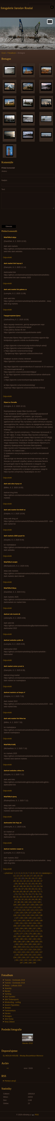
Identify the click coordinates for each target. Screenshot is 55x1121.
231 (30, 955)
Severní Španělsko (12, 1005)
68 (31, 892)
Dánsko (8, 1013)
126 (25, 913)
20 (41, 876)
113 (25, 907)
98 (19, 902)
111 (16, 907)
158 (23, 926)
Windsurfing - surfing (13, 1002)
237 (27, 957)
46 (14, 886)
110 (41, 905)
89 (16, 899)
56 (19, 889)
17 (31, 876)
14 (21, 876)
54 (41, 886)
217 (25, 950)
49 (24, 886)
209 (19, 947)
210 (23, 947)
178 (25, 934)
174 (36, 931)
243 (25, 960)
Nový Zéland (9, 1022)
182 (14, 936)
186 (32, 936)
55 (16, 889)
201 (41, 942)
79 (40, 894)
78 (36, 894)
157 (19, 926)
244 (30, 960)
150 (16, 923)
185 (27, 936)
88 (41, 897)
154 (34, 923)
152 (25, 923)
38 (16, 884)
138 (21, 918)
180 (34, 934)
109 (36, 905)
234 (14, 957)
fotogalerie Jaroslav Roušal (17, 8)
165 (25, 928)
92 (26, 899)
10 (37, 873)
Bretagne (8, 1016)
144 (19, 921)
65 (21, 892)
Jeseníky (8, 988)
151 (21, 923)
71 (41, 892)
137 (16, 918)
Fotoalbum (11, 53)
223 (23, 952)
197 (23, 942)
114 (30, 907)
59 (30, 889)
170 (19, 931)
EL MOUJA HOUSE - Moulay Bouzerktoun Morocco (23, 1056)
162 (41, 926)
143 (14, 921)
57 (23, 889)
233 (38, 955)
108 (32, 905)
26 (33, 878)
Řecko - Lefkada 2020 (13, 986)
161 (36, 926)
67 (28, 892)
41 (26, 884)
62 (40, 889)
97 (15, 902)
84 (28, 897)
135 (36, 915)
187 (36, 936)
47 (18, 886)
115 (34, 907)
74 (23, 894)
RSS (37, 1115)
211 (27, 947)
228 (16, 955)
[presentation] (23, 217)
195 (14, 942)
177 (21, 934)
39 (19, 884)
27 (36, 878)
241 (16, 960)
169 (14, 931)
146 (27, 921)
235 (19, 957)
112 (21, 907)
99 (22, 902)
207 (38, 944)
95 (36, 899)
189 (16, 939)
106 (23, 905)
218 (30, 950)
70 (38, 892)
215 (16, 950)
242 (21, 960)
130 (14, 915)
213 (36, 947)
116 (38, 907)
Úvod (3, 53)
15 (24, 876)
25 (30, 878)
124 (16, 913)
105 (19, 905)
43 (33, 884)
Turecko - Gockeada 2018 (15, 983)
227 (41, 952)
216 (21, 950)
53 (38, 886)
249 (30, 963)
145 (23, 921)
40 (23, 884)
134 (32, 915)
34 (31, 881)
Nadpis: (4, 180)
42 (30, 884)
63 (14, 892)
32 (24, 881)
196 (19, 942)
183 (19, 936)
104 (14, 905)
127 (30, 913)
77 (33, 894)
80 (14, 897)
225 (32, 952)
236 (23, 957)
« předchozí (8, 873)
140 (30, 918)
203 (21, 944)
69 (35, 892)
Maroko (7, 991)
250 (34, 963)
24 (26, 878)
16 (28, 876)
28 (40, 878)
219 (34, 950)
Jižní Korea (9, 1019)
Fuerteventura (10, 1011)
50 (28, 886)
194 (38, 939)
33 (28, 881)
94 (33, 899)
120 (27, 910)
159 (27, 926)
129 (38, 913)
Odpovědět (7, 257)
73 (19, 894)
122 (36, 910)
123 (41, 910)
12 (14, 876)
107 (27, 905)
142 (38, 918)
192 (30, 939)
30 (18, 881)
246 (38, 960)
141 (34, 918)
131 (19, 915)
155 (38, 923)
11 (40, 873)
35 (35, 881)
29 (14, 881)
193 (34, 939)
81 (18, 897)
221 (14, 952)
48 (21, 886)
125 (21, 913)
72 (16, 894)
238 (32, 957)
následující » (47, 873)
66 (24, 892)
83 (24, 897)
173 (32, 931)
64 (18, 892)
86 (35, 897)
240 (41, 957)
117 (14, 910)
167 (34, 928)
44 (36, 884)
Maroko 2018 (27, 1043)
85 (31, 897)
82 (21, 897)
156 (14, 926)
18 (35, 876)
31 (21, 881)
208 (14, 947)
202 (16, 944)
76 (30, 894)
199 (32, 942)
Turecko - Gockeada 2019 (15, 980)
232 (34, 955)
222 (19, 952)
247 (21, 963)
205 (30, 944)
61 (36, 889)
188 (41, 936)
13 (18, 876)
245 (34, 960)
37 (41, 881)
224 (27, 952)
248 (25, 963)
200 (36, 942)
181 (38, 934)
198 (27, 942)
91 (23, 899)
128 (34, 913)
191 (25, 939)
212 (32, 947)
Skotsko (8, 1008)
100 (25, 902)
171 (23, 931)
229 (21, 955)
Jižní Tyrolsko (10, 997)
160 (32, 926)
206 (34, 944)
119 (23, 910)
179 (30, 934)
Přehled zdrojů (10, 1081)
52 (35, 886)
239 (36, 957)
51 (31, 886)
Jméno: (4, 171)
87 (38, 897)
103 (39, 902)
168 (38, 928)
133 (27, 915)
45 (40, 884)
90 (19, 899)
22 (19, 878)
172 (27, 931)
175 (41, 931)
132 (23, 915)
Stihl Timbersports (12, 999)
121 (32, 910)
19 (38, 876)
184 (23, 936)
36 (38, 881)
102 (34, 902)
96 (40, 899)
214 (41, 947)
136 (41, 915)
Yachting (8, 994)
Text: (3, 189)
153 (30, 923)
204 (25, 944)
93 (30, 899)
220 (38, 950)
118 (19, 910)
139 (25, 918)
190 (21, 939)
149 (41, 921)
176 (16, 934)
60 (33, 889)
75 (26, 894)
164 (21, 928)
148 (36, 921)
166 (30, 928)
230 (25, 955)
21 (16, 878)
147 (32, 921)
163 (16, 928)
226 (36, 952)
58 (26, 889)
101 (30, 902)
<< (8, 1068)
